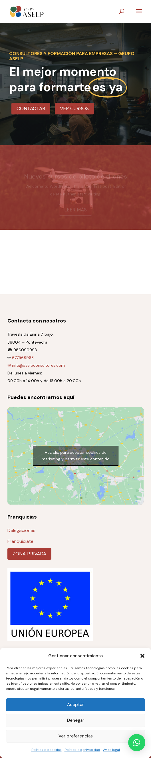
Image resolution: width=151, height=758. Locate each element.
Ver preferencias (76, 736)
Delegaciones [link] (21, 530)
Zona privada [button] (29, 554)
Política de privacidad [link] (82, 749)
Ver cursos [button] (74, 108)
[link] (27, 11)
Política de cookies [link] (46, 749)
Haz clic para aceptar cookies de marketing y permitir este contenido (76, 455)
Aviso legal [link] (111, 749)
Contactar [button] (31, 108)
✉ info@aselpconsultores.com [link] (36, 365)
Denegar (75, 720)
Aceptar (75, 704)
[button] (142, 656)
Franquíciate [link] (20, 541)
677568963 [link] (23, 357)
